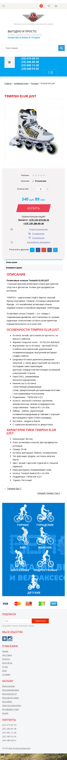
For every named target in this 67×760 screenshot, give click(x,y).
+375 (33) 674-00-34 (39, 220)
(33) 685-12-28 (30, 65)
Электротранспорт (11, 705)
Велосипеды (8, 686)
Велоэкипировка (10, 690)
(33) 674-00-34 (30, 58)
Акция (5, 713)
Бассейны (7, 701)
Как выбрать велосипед (38, 242)
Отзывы (6, 674)
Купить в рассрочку (38, 229)
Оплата (6, 658)
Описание (11, 262)
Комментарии (14, 267)
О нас (5, 666)
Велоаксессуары (10, 697)
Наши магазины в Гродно (24, 37)
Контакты (7, 662)
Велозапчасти (9, 693)
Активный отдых (10, 709)
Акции (5, 651)
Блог (4, 670)
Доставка (7, 655)
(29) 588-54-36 (30, 68)
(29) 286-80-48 (30, 62)
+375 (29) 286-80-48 (33, 223)
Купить (33, 208)
